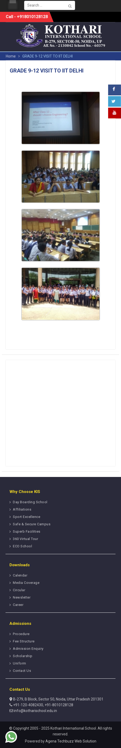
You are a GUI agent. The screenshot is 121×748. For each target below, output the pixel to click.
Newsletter (21, 597)
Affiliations (22, 509)
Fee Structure (24, 641)
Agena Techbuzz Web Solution (70, 741)
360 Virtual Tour (25, 539)
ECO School (22, 546)
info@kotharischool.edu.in (35, 711)
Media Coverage (26, 583)
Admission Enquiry (28, 649)
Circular (19, 590)
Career (18, 605)
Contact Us (22, 671)
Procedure (21, 634)
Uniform (19, 663)
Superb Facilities (26, 531)
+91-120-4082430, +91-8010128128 (42, 705)
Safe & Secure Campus (31, 524)
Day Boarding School (30, 502)
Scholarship (23, 656)
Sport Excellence (26, 517)
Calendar (20, 575)
